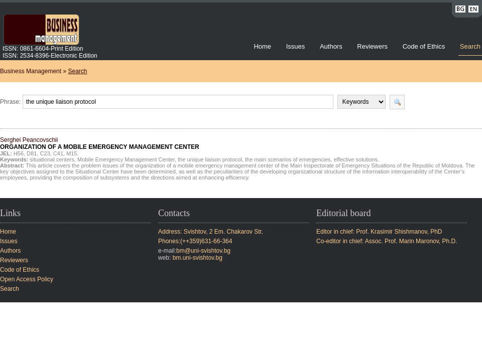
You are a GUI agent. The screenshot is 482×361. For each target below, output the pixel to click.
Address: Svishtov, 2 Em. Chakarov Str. (210, 231)
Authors (331, 46)
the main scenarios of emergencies (288, 159)
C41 (58, 153)
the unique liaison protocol (210, 159)
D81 (32, 153)
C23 (45, 153)
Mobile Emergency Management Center (126, 159)
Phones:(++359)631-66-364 (195, 241)
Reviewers (373, 46)
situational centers (52, 159)
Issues (295, 46)
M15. (72, 153)
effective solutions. (356, 159)
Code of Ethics (424, 46)
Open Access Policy (26, 279)
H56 (19, 153)
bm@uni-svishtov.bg (203, 250)
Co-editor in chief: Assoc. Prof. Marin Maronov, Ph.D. (386, 241)
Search (470, 46)
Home (262, 46)
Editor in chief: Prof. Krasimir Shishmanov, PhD (379, 231)
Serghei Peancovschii (99, 143)
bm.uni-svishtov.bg (197, 257)
